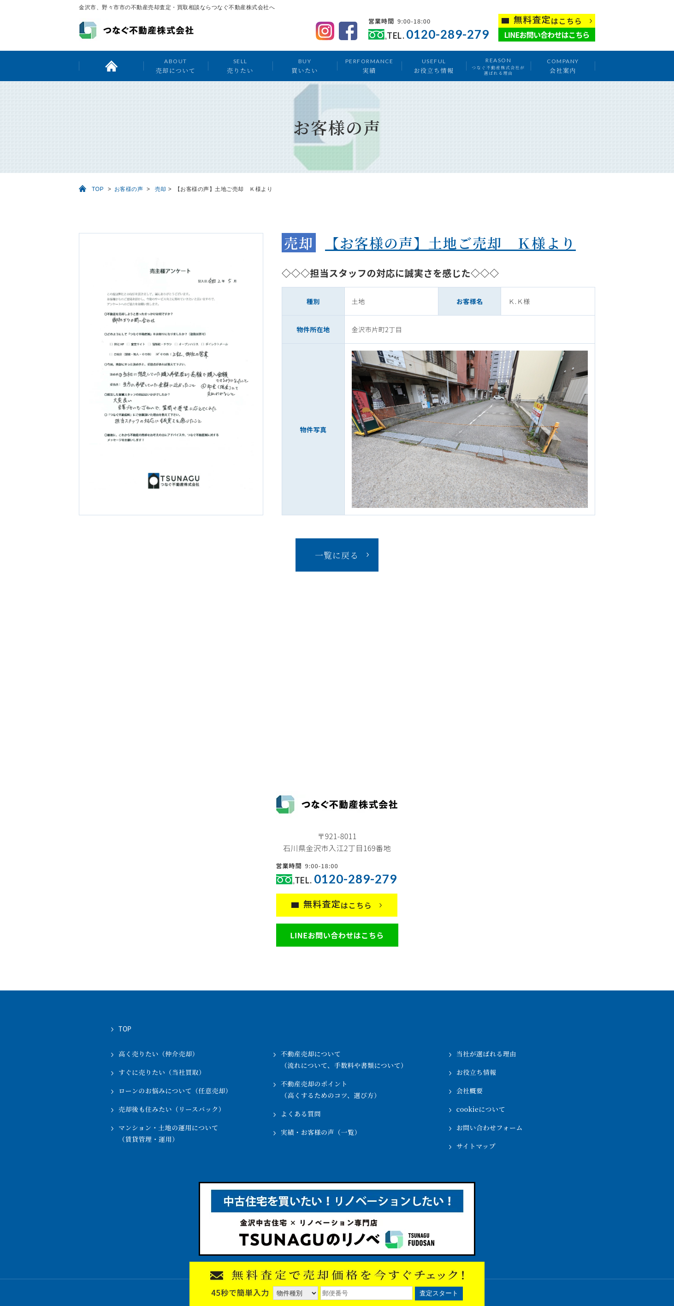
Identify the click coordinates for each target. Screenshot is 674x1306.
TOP (98, 189)
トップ (111, 66)
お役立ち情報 (434, 66)
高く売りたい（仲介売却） (158, 1053)
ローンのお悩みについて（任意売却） (175, 1090)
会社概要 (469, 1090)
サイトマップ (476, 1146)
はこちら (548, 20)
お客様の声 (128, 189)
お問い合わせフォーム (489, 1127)
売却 (160, 189)
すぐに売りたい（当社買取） (162, 1072)
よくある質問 (301, 1113)
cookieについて (480, 1109)
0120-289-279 (447, 34)
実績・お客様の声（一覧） (321, 1132)
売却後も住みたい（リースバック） (171, 1109)
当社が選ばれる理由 (486, 1053)
